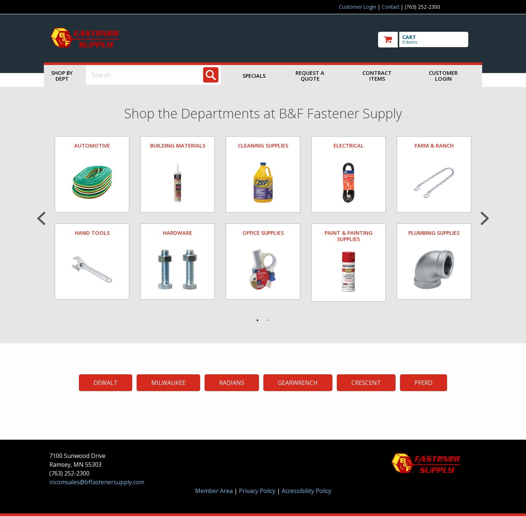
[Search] (210, 75)
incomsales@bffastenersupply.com (96, 482)
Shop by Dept (62, 75)
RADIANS (231, 383)
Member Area (214, 491)
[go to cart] (427, 39)
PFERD (423, 383)
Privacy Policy (258, 491)
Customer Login (357, 6)
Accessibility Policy (306, 491)
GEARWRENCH (298, 383)
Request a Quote (310, 75)
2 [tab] (268, 320)
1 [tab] (257, 320)
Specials (254, 75)
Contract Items (377, 75)
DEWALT (106, 383)
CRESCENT (366, 383)
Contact (390, 6)
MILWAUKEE (168, 383)
